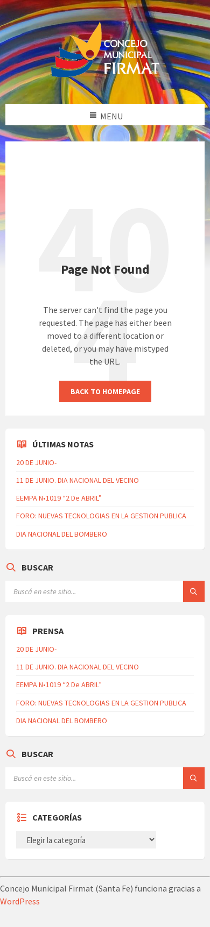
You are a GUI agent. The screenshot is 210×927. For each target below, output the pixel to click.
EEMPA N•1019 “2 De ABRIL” (59, 498)
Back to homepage (105, 391)
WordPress (20, 901)
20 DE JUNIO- (36, 462)
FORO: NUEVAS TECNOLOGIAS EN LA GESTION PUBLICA (101, 515)
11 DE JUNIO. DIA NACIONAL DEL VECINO (77, 480)
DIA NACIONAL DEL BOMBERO (61, 534)
